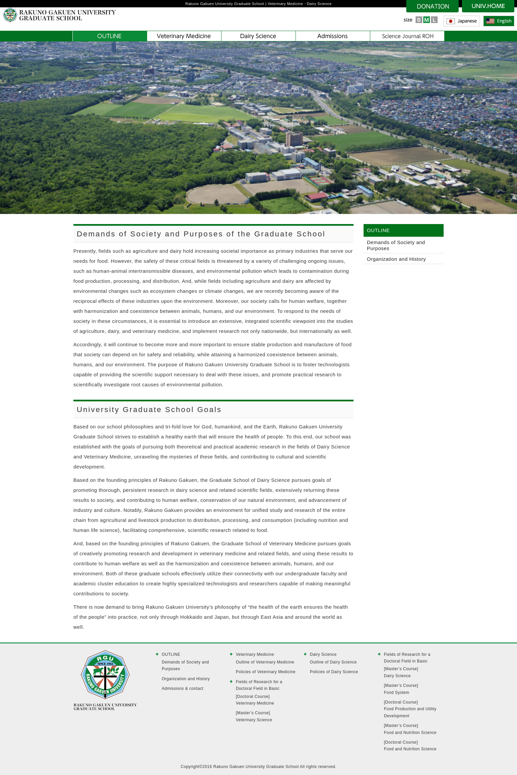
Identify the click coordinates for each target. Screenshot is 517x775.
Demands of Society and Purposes (396, 245)
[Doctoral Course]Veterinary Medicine (255, 700)
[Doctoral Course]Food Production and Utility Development (410, 709)
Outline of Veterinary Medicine (265, 662)
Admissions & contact (182, 688)
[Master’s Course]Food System (401, 689)
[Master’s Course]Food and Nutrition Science (410, 729)
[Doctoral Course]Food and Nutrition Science (410, 745)
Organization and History (396, 259)
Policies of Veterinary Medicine (266, 671)
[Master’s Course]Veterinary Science (254, 716)
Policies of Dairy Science (334, 671)
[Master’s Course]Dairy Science (401, 672)
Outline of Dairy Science (333, 662)
